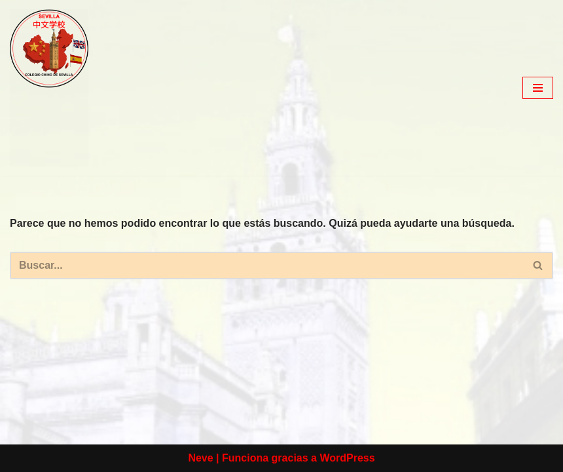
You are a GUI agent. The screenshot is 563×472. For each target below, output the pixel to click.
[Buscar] (267, 265)
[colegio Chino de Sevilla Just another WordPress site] (49, 88)
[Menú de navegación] (537, 88)
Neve (200, 457)
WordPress (346, 457)
